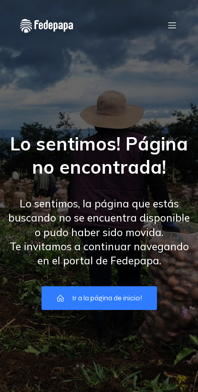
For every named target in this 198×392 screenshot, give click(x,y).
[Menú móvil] (172, 25)
